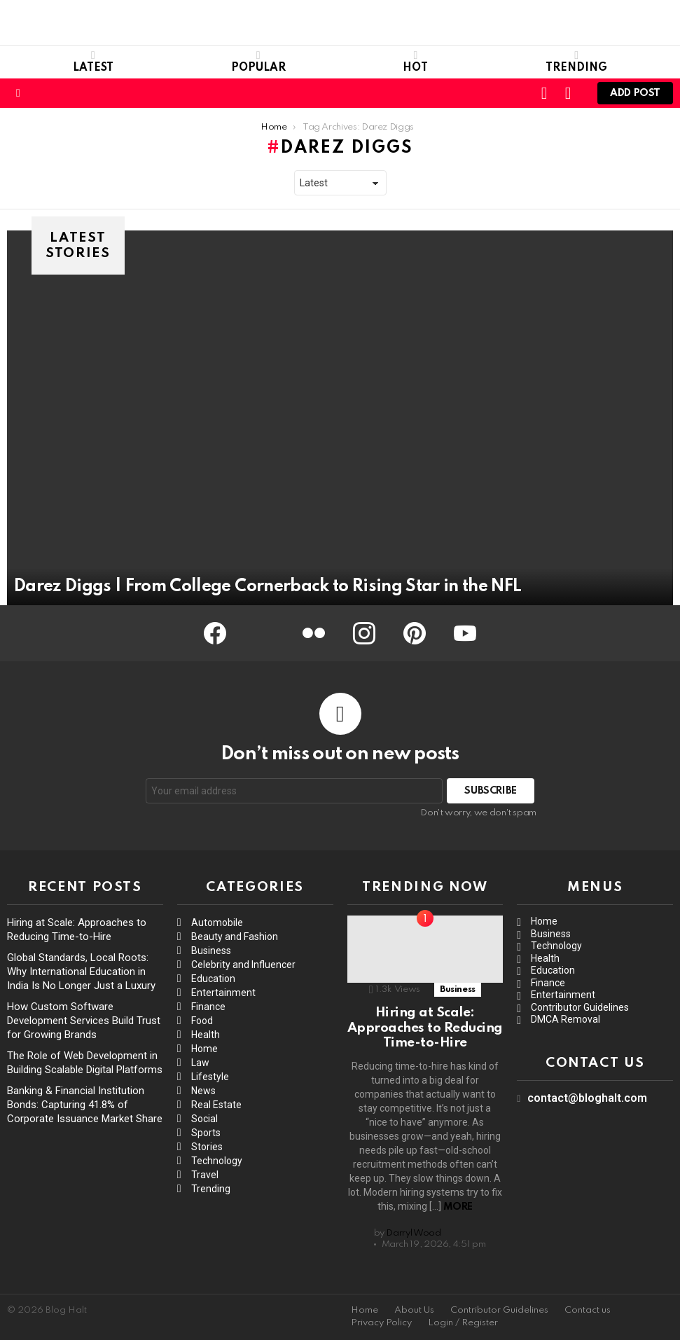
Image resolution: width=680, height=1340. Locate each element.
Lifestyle (210, 1076)
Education (213, 978)
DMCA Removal (565, 1019)
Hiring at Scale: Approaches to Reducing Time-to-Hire (425, 1027)
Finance (208, 1006)
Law (200, 1062)
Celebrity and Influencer (243, 964)
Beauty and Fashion (234, 936)
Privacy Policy (381, 1322)
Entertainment (223, 992)
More (458, 1207)
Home (204, 1048)
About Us (414, 1310)
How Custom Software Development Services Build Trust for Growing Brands (83, 1020)
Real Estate (216, 1104)
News (203, 1090)
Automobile (217, 922)
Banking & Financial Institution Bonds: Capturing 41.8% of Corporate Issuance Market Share (84, 1104)
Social (204, 1118)
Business (211, 950)
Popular (258, 62)
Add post (635, 96)
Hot (415, 62)
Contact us (587, 1310)
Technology (216, 1160)
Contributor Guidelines (580, 1007)
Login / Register (463, 1322)
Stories (207, 1146)
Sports (206, 1132)
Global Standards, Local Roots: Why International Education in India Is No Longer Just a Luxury (81, 971)
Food (202, 1020)
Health (205, 1034)
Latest (93, 62)
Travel (204, 1174)
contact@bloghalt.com (587, 1098)
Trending (576, 62)
